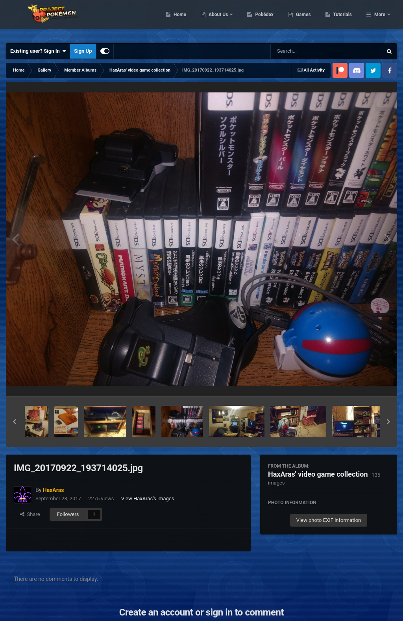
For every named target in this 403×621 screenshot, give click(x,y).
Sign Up (83, 51)
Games (344, 19)
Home (220, 19)
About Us (259, 19)
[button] (14, 421)
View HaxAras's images (147, 498)
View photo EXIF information (328, 520)
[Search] (306, 51)
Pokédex (305, 19)
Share (30, 514)
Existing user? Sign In (38, 51)
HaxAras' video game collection (318, 474)
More (379, 19)
